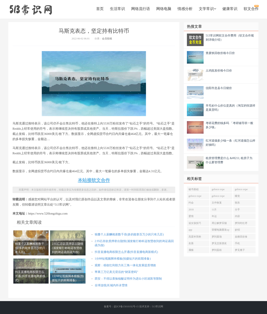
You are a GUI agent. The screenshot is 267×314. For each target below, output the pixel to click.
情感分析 (185, 9)
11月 (214, 209)
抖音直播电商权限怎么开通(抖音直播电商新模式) (126, 252)
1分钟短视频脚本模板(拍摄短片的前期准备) (123, 258)
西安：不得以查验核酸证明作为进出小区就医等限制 (128, 278)
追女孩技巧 (195, 223)
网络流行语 (140, 9)
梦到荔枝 (217, 250)
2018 (191, 209)
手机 (237, 243)
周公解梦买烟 (219, 223)
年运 (214, 216)
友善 (191, 243)
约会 (191, 202)
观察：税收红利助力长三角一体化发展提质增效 (125, 265)
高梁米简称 (195, 236)
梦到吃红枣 (241, 223)
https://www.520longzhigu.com (30, 9)
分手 (237, 209)
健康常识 (229, 9)
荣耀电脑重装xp (220, 229)
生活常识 (117, 9)
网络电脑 (163, 9)
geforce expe (218, 189)
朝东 (237, 202)
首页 (100, 9)
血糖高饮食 (241, 236)
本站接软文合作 (94, 180)
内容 (237, 216)
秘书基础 (194, 189)
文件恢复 (217, 202)
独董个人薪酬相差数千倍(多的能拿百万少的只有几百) (129, 234)
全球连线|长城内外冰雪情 (111, 285)
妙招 (237, 229)
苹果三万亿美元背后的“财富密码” (116, 272)
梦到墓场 (217, 236)
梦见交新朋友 (219, 243)
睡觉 (237, 196)
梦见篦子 (240, 250)
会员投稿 (107, 38)
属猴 (191, 250)
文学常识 (207, 9)
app (190, 229)
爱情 (191, 216)
